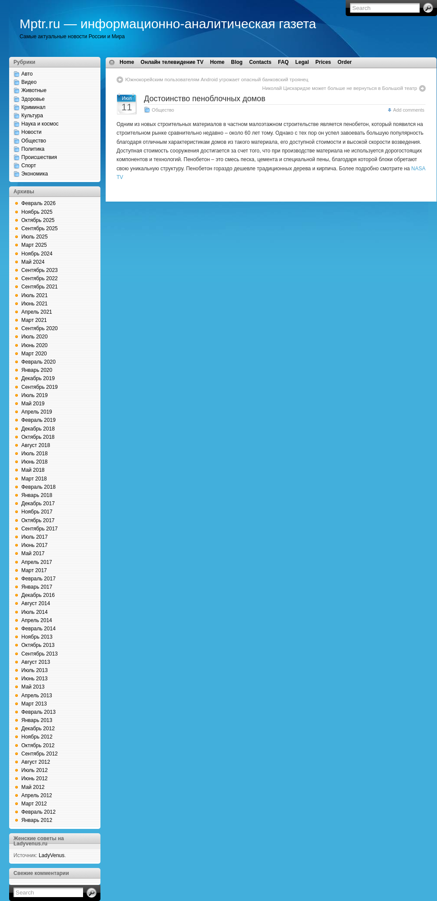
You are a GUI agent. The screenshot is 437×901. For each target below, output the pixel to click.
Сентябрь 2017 (39, 529)
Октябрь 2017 (38, 520)
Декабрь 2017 (38, 503)
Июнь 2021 (34, 304)
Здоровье (33, 99)
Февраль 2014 (38, 629)
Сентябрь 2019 (39, 387)
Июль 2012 (34, 770)
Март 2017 (34, 570)
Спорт (28, 165)
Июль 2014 (34, 612)
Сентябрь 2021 (39, 287)
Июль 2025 (34, 237)
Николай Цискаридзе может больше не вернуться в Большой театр (339, 88)
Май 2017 (33, 553)
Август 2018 (35, 445)
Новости (31, 132)
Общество (33, 141)
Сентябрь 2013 (39, 654)
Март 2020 (34, 354)
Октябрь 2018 (38, 437)
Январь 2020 (36, 370)
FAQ (283, 62)
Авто (27, 74)
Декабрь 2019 (38, 378)
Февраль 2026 (38, 203)
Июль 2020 (34, 337)
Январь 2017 (36, 587)
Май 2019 (33, 404)
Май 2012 (33, 787)
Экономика (34, 174)
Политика (32, 149)
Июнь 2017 (34, 545)
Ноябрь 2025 (37, 212)
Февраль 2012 (38, 812)
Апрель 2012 (36, 795)
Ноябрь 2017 (37, 512)
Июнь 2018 (34, 462)
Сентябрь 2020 (39, 328)
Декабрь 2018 (38, 429)
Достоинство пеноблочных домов (204, 98)
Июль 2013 (34, 670)
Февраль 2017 (38, 579)
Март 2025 (34, 245)
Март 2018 (34, 479)
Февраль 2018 (38, 487)
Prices (323, 62)
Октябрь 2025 (38, 220)
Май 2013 (33, 687)
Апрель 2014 (36, 620)
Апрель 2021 (36, 312)
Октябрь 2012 (38, 745)
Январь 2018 (36, 495)
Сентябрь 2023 (39, 270)
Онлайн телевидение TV (171, 62)
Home (127, 62)
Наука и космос (40, 124)
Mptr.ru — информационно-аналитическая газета (168, 24)
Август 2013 (35, 662)
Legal (302, 62)
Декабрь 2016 (38, 595)
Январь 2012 (36, 820)
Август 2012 (35, 762)
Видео (29, 82)
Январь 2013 (36, 720)
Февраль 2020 (38, 362)
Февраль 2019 (38, 420)
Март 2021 (34, 320)
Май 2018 (33, 470)
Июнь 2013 (34, 679)
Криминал (33, 107)
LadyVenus (51, 855)
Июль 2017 (34, 537)
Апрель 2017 (36, 562)
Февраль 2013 (38, 712)
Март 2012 (34, 804)
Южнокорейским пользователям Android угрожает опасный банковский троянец (216, 79)
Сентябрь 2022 (39, 278)
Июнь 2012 (34, 778)
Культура (32, 116)
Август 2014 (35, 603)
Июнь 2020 (34, 345)
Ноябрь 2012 (37, 737)
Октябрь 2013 (38, 645)
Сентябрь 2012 (39, 754)
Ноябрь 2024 (37, 254)
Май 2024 (33, 262)
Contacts (260, 62)
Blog (237, 62)
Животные (34, 90)
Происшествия (39, 157)
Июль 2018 (34, 453)
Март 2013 (34, 704)
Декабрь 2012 (38, 728)
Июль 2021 (34, 295)
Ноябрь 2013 (37, 637)
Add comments (408, 110)
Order (344, 62)
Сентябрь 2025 (39, 228)
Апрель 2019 (36, 412)
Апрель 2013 (36, 695)
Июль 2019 (34, 395)
